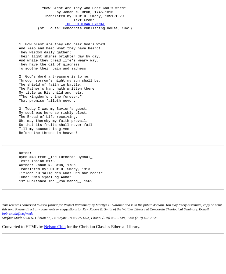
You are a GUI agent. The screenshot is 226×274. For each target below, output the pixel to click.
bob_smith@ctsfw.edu (18, 251)
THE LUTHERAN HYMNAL (85, 28)
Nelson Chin (55, 264)
